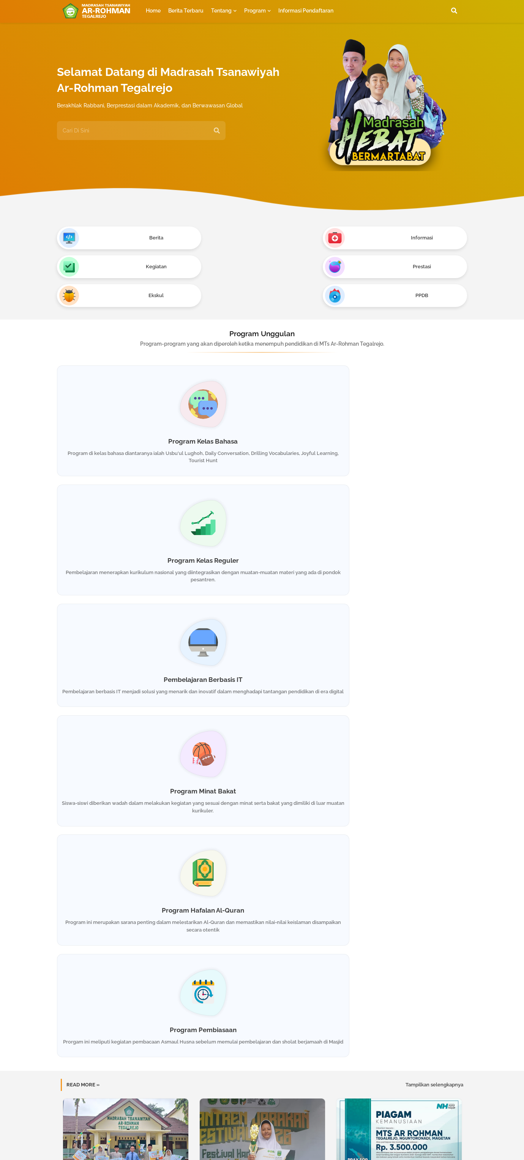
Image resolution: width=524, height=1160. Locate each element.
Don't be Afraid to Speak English (125, 809)
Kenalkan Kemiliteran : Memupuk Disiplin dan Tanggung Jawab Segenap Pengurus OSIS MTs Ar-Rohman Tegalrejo (262, 938)
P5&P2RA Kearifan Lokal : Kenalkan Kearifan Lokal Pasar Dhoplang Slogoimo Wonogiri (398, 816)
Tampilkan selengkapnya (434, 586)
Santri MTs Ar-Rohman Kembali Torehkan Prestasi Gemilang (125, 935)
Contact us (267, 1137)
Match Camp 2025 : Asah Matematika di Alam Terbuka (262, 812)
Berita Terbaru (186, 11)
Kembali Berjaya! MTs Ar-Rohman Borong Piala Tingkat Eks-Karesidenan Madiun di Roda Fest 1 (125, 694)
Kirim (438, 1032)
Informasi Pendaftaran (305, 11)
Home (153, 11)
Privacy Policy (308, 1137)
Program (255, 11)
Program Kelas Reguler (262, 385)
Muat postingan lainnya (262, 975)
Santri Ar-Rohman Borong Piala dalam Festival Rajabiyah (399, 935)
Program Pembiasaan (401, 514)
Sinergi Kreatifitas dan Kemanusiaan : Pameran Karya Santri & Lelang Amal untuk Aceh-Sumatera (398, 694)
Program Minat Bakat (123, 514)
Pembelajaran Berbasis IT (401, 385)
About (235, 1137)
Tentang (221, 11)
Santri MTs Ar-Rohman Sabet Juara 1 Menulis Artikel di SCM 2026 (262, 690)
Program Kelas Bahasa (122, 385)
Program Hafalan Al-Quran (262, 514)
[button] (454, 10)
